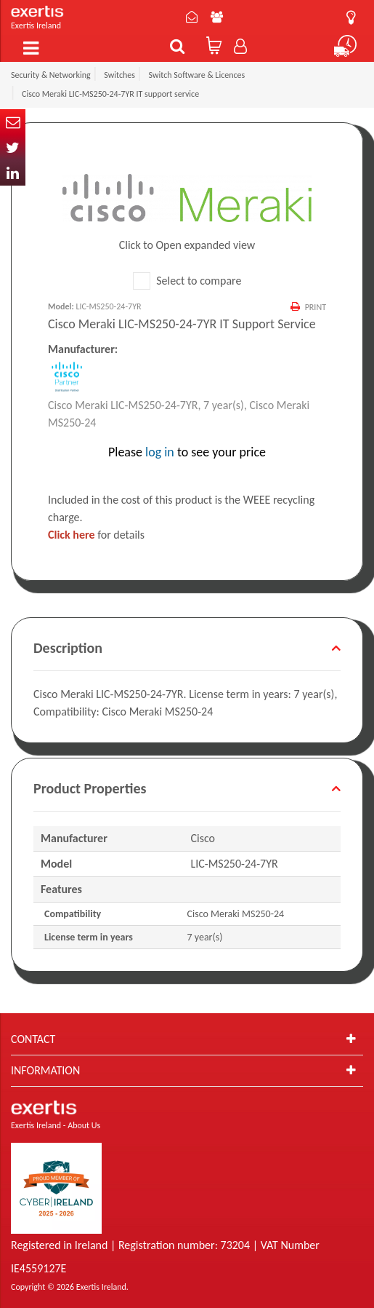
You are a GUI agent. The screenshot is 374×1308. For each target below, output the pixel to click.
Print (315, 307)
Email (12, 122)
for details (96, 535)
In (12, 173)
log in (159, 452)
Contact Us (192, 17)
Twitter (12, 147)
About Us (217, 17)
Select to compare (187, 281)
